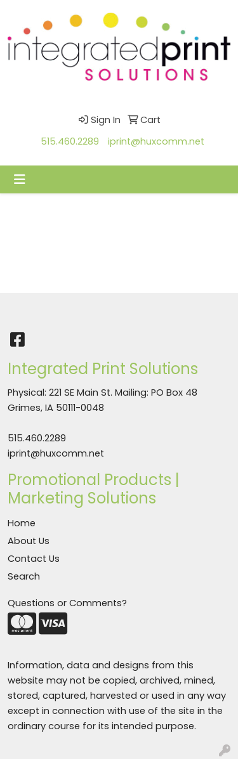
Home (22, 523)
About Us (29, 541)
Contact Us (34, 558)
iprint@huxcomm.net (156, 141)
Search (24, 576)
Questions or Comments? (67, 603)
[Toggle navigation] (19, 179)
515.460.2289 (70, 141)
